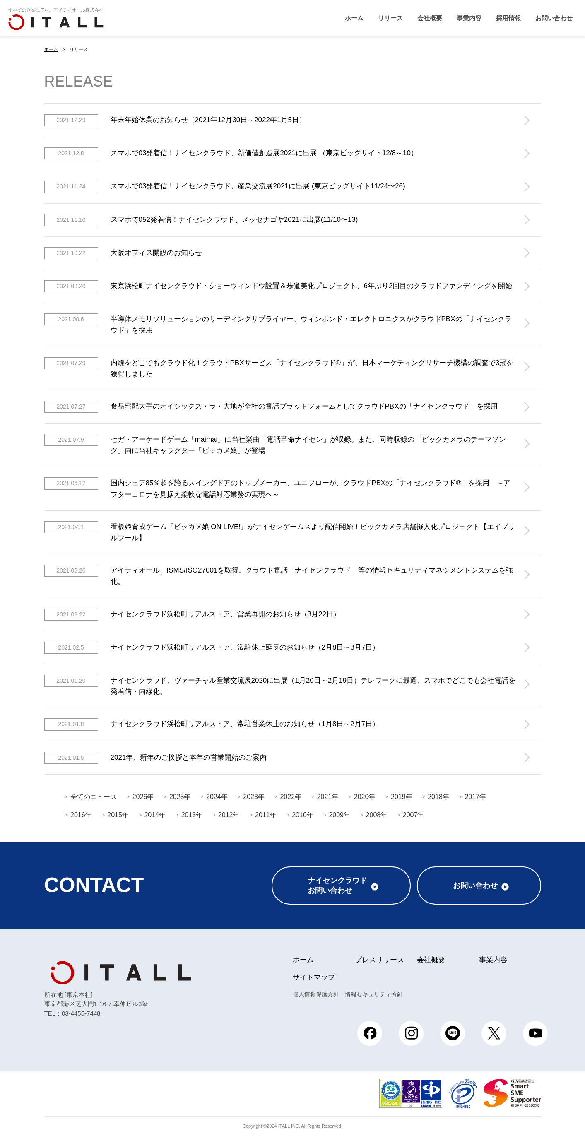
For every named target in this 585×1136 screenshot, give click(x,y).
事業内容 (469, 18)
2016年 (81, 814)
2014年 (155, 814)
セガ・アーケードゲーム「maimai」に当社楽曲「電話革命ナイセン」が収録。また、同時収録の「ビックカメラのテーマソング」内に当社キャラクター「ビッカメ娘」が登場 (275, 444)
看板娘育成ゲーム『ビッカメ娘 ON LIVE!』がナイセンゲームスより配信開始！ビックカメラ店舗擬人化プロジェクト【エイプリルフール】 (279, 531)
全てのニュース (93, 796)
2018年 (438, 796)
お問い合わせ (554, 18)
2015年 (118, 814)
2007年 (413, 814)
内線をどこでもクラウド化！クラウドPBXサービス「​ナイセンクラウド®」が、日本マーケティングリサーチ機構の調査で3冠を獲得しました (279, 367)
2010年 (302, 814)
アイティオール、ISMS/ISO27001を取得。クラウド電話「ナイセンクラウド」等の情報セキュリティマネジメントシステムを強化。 (278, 575)
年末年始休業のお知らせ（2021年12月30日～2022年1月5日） (175, 120)
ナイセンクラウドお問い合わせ (337, 885)
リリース (390, 18)
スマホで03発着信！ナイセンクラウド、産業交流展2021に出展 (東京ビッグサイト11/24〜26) (224, 187)
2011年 (266, 814)
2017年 (475, 796)
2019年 (401, 796)
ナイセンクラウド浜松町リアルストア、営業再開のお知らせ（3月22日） (192, 614)
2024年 (217, 796)
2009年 (339, 814)
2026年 (143, 796)
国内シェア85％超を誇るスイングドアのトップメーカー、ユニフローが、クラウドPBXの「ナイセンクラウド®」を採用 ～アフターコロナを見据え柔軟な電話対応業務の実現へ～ (277, 487)
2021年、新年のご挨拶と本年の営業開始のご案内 (155, 757)
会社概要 (429, 18)
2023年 (254, 796)
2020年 (365, 796)
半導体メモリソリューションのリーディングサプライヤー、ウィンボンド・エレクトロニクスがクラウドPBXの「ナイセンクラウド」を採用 (278, 323)
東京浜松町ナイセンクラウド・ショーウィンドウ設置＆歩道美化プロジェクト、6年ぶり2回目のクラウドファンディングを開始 (278, 286)
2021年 (328, 796)
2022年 (290, 796)
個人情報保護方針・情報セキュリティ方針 (348, 994)
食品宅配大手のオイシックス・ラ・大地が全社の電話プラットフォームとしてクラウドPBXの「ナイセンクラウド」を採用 (271, 406)
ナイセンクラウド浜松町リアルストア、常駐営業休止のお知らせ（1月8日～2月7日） (212, 724)
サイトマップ (314, 977)
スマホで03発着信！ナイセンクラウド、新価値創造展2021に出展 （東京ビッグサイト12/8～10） (231, 153)
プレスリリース (379, 960)
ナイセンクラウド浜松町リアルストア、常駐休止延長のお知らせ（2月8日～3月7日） (212, 647)
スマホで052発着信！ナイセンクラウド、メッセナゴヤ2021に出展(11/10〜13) (201, 220)
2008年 (377, 814)
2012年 (229, 814)
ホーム (354, 18)
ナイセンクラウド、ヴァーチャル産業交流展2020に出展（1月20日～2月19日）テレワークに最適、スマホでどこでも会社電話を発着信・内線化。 (280, 684)
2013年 (192, 814)
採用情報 (508, 18)
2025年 (180, 796)
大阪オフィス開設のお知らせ (123, 253)
